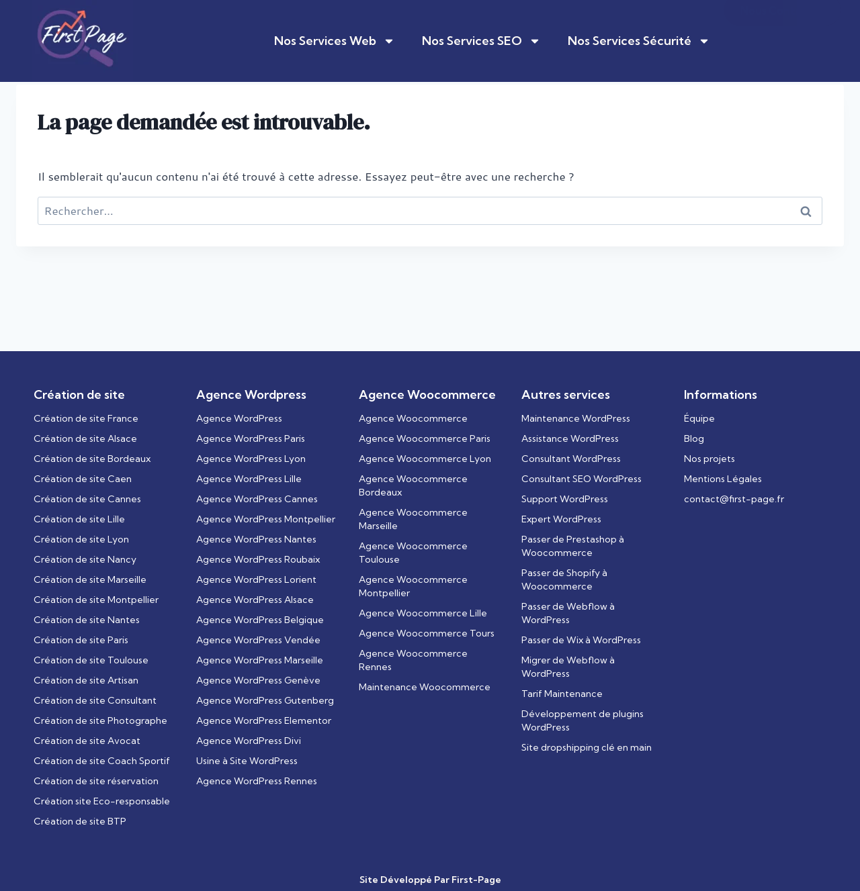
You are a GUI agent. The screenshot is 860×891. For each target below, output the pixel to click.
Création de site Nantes (87, 620)
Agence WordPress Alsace (255, 600)
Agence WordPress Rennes (256, 781)
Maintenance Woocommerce (424, 687)
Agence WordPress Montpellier (265, 519)
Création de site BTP (80, 821)
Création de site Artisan (86, 680)
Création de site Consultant (95, 700)
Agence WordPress (239, 418)
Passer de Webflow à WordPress (568, 613)
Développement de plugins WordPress (582, 720)
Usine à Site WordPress (247, 761)
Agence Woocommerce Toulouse (413, 552)
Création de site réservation (96, 781)
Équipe (699, 418)
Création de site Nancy (85, 559)
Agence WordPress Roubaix (258, 559)
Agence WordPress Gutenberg (265, 700)
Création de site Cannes (87, 499)
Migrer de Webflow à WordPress (568, 666)
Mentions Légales (723, 479)
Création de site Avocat (87, 741)
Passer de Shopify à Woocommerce (564, 579)
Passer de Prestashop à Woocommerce (572, 546)
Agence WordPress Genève (258, 680)
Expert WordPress (561, 519)
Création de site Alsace (85, 438)
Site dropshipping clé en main (586, 747)
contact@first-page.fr (734, 499)
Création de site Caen (83, 479)
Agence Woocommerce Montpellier (413, 586)
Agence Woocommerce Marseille (413, 519)
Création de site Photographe (100, 720)
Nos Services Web (334, 41)
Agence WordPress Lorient (256, 579)
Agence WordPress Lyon (251, 459)
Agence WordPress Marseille (259, 660)
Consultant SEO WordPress (581, 479)
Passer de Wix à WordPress (581, 640)
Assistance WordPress (570, 438)
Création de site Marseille (90, 579)
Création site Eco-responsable (102, 801)
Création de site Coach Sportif (102, 761)
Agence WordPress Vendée (258, 640)
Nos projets (709, 459)
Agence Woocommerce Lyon (425, 459)
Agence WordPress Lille (249, 479)
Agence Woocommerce (413, 418)
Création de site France (86, 418)
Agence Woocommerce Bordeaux (413, 485)
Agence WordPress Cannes (257, 499)
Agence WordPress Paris (250, 438)
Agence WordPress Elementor (263, 720)
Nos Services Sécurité (639, 41)
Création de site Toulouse (91, 660)
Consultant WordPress (571, 459)
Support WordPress (564, 499)
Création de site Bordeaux (92, 459)
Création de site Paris (81, 640)
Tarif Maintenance (562, 694)
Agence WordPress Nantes (256, 539)
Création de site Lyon (81, 539)
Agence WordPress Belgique (260, 620)
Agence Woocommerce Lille (423, 613)
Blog (694, 438)
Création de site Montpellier (96, 600)
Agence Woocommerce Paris (424, 438)
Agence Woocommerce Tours (426, 633)
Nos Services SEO (481, 41)
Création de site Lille (79, 519)
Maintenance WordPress (575, 418)
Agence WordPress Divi (248, 741)
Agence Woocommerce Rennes (413, 660)
